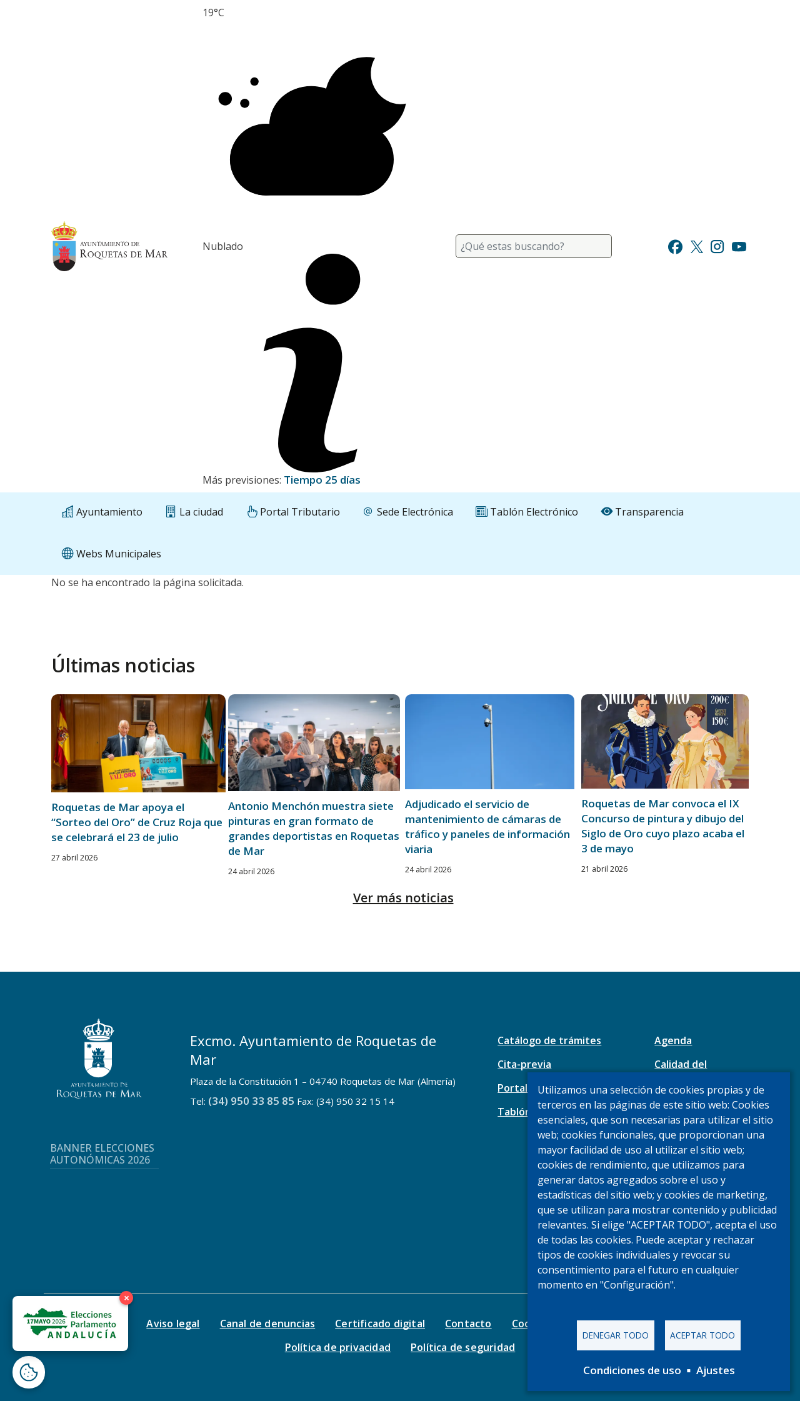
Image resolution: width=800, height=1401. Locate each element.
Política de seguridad (463, 1347)
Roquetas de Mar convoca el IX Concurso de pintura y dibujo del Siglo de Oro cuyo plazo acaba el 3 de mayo (662, 825)
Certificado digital (380, 1323)
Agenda (673, 1040)
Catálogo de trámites (549, 1040)
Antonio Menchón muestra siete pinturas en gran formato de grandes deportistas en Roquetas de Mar (313, 828)
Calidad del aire (680, 1071)
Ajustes (715, 1370)
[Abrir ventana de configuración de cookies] (28, 1372)
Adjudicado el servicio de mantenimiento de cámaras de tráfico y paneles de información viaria (487, 826)
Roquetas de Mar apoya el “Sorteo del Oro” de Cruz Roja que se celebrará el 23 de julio (136, 822)
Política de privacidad (338, 1347)
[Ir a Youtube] (738, 245)
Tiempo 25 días (322, 479)
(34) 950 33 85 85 (251, 1101)
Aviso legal (172, 1323)
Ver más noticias (403, 897)
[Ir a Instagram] (717, 245)
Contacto (468, 1323)
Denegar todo (615, 1335)
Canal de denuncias (268, 1323)
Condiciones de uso (632, 1370)
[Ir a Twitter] (696, 245)
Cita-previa (524, 1064)
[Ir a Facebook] (675, 245)
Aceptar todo (702, 1335)
